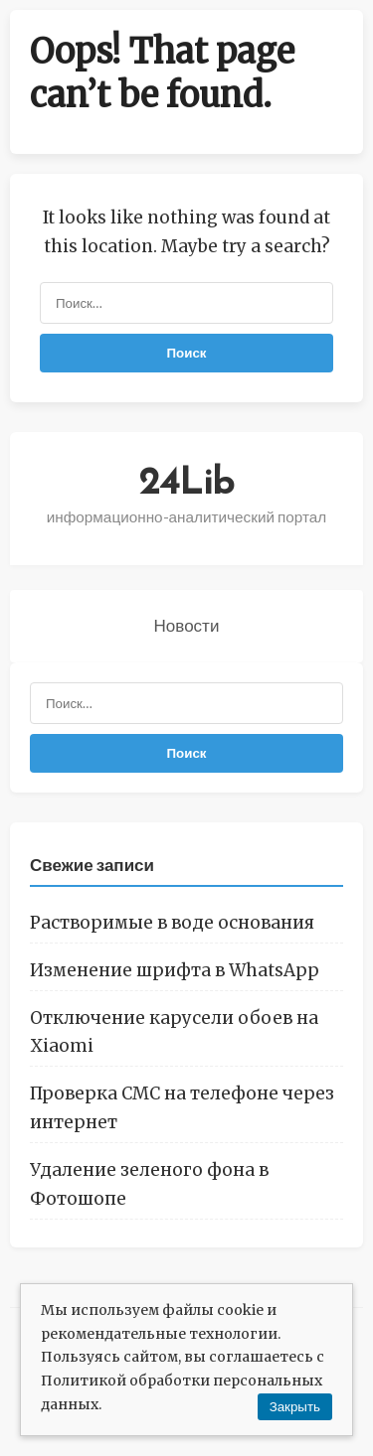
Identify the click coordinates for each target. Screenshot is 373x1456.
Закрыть (295, 1406)
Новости (187, 625)
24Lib (186, 484)
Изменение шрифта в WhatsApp (174, 970)
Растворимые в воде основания (172, 923)
